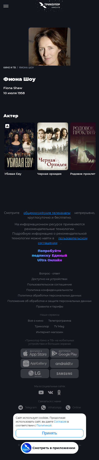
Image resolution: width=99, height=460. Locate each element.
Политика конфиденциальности (49, 290)
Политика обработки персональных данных (49, 295)
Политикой (44, 425)
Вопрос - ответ (49, 273)
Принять (49, 433)
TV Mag (59, 326)
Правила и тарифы (49, 306)
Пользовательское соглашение (49, 284)
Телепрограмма (59, 320)
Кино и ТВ (9, 67)
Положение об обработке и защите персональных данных (49, 301)
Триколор (42, 326)
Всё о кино (35, 320)
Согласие (60, 421)
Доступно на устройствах (49, 279)
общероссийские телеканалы (47, 213)
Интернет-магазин (49, 332)
